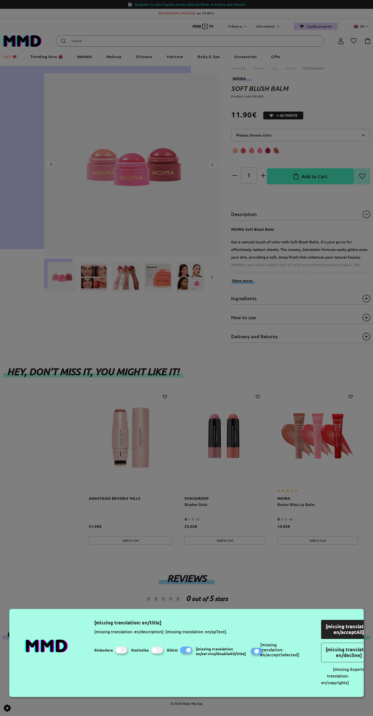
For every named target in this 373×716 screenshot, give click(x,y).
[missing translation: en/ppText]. (196, 631)
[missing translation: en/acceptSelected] (279, 649)
